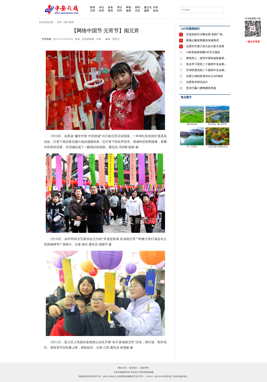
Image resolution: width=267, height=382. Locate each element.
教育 (110, 10)
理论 (119, 7)
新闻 (92, 7)
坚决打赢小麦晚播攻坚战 (201, 88)
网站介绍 (122, 368)
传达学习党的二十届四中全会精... (206, 64)
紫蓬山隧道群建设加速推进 (202, 40)
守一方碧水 (192, 146)
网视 (128, 7)
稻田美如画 (192, 124)
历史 (137, 10)
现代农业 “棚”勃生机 (217, 124)
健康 (128, 10)
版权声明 (144, 368)
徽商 (146, 10)
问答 (155, 7)
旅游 (155, 10)
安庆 (59, 22)
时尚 (119, 10)
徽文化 (148, 7)
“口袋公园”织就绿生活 (217, 146)
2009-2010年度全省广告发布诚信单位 (170, 376)
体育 (101, 10)
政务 (110, 7)
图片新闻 (69, 22)
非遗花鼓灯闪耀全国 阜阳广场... (205, 34)
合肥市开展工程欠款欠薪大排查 (205, 46)
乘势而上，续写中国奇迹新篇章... (206, 58)
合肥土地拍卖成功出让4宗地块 (204, 76)
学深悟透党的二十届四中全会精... (206, 70)
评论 (101, 7)
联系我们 (133, 368)
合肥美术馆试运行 (197, 82)
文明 (92, 10)
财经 (137, 7)
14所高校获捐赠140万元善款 (203, 52)
